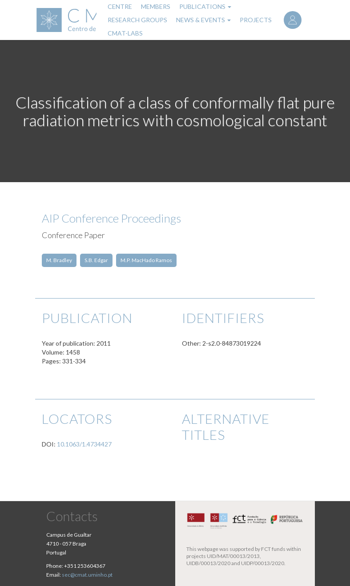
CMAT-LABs (125, 33)
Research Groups (137, 20)
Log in (293, 20)
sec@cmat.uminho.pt (87, 574)
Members (155, 6)
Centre (120, 6)
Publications (205, 6)
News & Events (203, 20)
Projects (256, 20)
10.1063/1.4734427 (84, 444)
